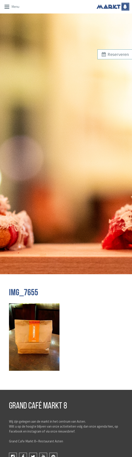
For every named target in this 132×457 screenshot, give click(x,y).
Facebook (15, 431)
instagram (34, 431)
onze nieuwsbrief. (62, 431)
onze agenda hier (101, 426)
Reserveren (115, 54)
